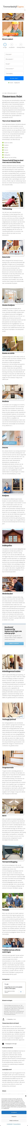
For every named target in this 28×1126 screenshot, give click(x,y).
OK (21, 991)
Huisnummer (10, 69)
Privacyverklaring (16, 1124)
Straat (8, 64)
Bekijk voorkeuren (14, 1120)
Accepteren (14, 1112)
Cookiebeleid (10, 1124)
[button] (26, 1096)
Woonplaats (9, 59)
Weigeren (14, 1116)
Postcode (9, 54)
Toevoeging (9, 73)
